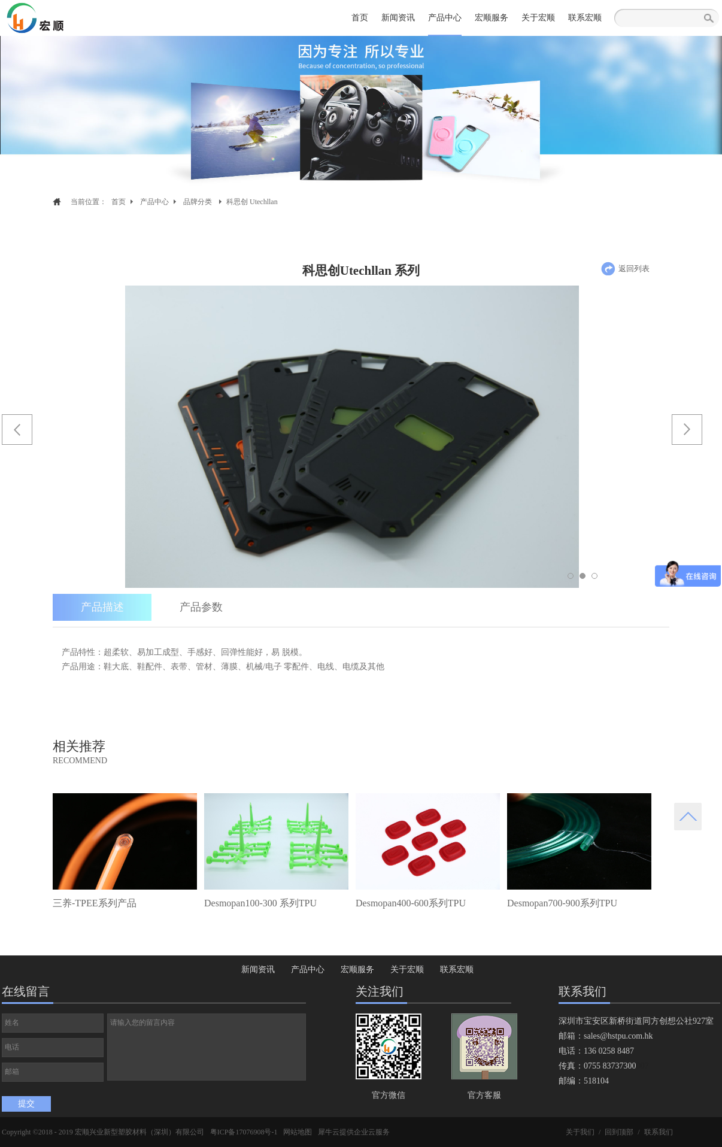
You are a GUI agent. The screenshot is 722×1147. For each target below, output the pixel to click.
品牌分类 (197, 201)
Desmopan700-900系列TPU (562, 903)
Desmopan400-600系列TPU (411, 903)
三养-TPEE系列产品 (94, 903)
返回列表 (634, 268)
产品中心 (154, 201)
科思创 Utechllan (252, 201)
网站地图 (297, 1132)
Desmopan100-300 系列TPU (260, 903)
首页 (359, 17)
